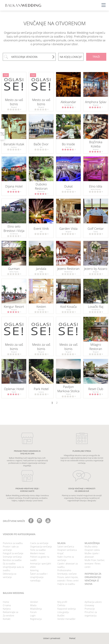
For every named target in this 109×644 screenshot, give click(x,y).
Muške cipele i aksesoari (92, 555)
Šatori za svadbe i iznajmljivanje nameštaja (39, 577)
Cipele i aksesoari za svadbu (67, 565)
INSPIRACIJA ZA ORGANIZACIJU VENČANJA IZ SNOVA (93, 579)
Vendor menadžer (66, 618)
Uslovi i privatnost (51, 638)
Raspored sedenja (66, 608)
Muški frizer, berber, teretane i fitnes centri (95, 564)
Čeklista (61, 605)
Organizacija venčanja (41, 546)
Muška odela (91, 546)
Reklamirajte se (10, 612)
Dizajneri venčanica (67, 550)
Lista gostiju (63, 612)
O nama (7, 605)
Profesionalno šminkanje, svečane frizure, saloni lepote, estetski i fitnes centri (68, 575)
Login (32, 615)
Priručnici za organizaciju (91, 614)
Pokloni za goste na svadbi (39, 558)
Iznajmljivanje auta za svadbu (13, 568)
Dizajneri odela (92, 550)
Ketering (34, 570)
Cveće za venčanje (39, 543)
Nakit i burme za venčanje (65, 558)
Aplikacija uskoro (93, 601)
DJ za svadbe (9, 563)
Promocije (90, 608)
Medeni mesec (37, 553)
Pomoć (72, 638)
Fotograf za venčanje (13, 553)
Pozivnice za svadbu (13, 543)
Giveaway (89, 605)
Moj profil (62, 601)
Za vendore (8, 615)
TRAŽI (96, 56)
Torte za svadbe (38, 550)
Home (6, 601)
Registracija (36, 618)
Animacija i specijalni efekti (40, 565)
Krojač (60, 553)
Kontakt (6, 618)
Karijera (7, 608)
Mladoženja (36, 608)
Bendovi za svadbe (12, 560)
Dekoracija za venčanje (9, 575)
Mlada (33, 605)
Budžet (60, 615)
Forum (33, 612)
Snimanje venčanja (12, 556)
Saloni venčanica (65, 546)
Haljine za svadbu (66, 584)
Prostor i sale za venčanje (10, 548)
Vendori (34, 601)
